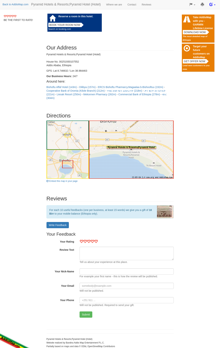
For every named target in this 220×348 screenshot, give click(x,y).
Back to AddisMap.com (15, 4)
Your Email (67, 285)
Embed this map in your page (62, 181)
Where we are (114, 4)
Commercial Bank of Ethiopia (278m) (139, 94)
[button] (192, 4)
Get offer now (194, 61)
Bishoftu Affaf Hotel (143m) (62, 87)
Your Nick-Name (64, 271)
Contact (132, 4)
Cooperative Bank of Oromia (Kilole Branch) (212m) (76, 90)
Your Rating (67, 241)
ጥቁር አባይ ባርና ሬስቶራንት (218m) (125, 90)
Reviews (146, 4)
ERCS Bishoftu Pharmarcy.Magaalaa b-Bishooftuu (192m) (131, 87)
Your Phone (67, 300)
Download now (195, 32)
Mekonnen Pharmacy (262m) (100, 94)
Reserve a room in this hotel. (75, 16)
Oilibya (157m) (87, 87)
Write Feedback (58, 225)
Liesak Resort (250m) (69, 94)
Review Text (67, 249)
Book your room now (64, 24)
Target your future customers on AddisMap (201, 52)
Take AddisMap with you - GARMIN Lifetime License (203, 23)
